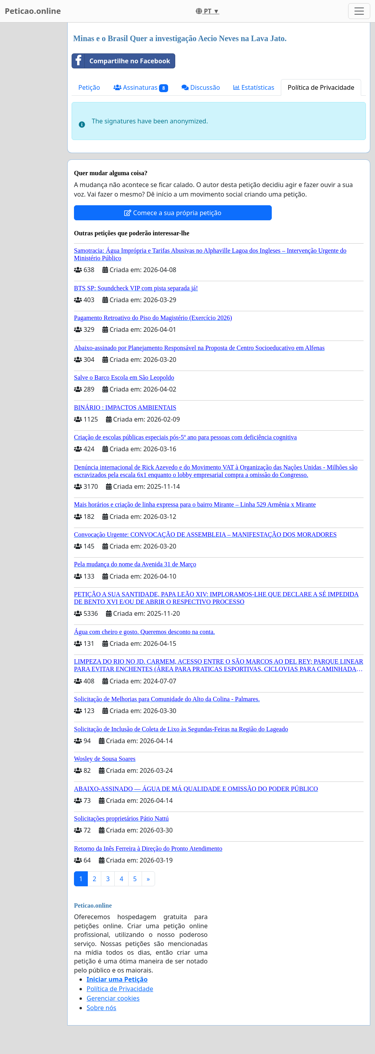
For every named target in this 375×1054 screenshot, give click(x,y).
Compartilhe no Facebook (121, 61)
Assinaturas (141, 87)
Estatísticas (253, 87)
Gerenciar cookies (113, 998)
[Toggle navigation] (359, 11)
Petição (89, 87)
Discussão (201, 87)
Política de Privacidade (321, 87)
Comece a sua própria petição (172, 212)
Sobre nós (101, 1007)
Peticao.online (33, 11)
